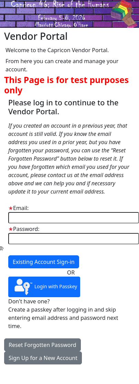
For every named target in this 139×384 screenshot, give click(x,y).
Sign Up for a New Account (43, 358)
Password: (24, 229)
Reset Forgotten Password (42, 345)
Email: (18, 208)
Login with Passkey (44, 286)
